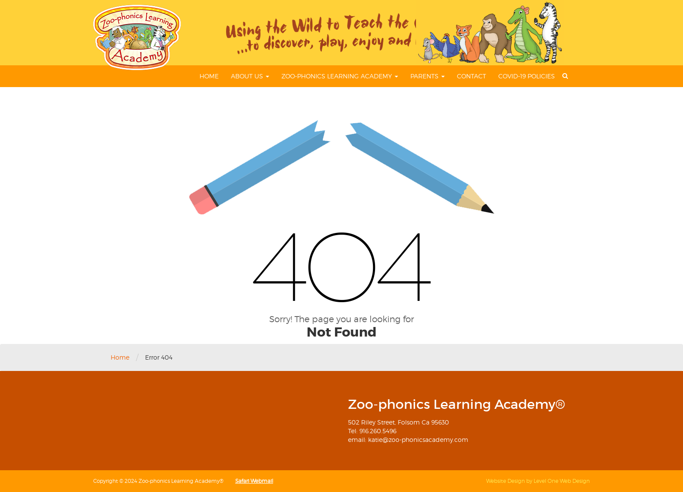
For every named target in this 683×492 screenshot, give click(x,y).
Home (209, 76)
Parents (427, 76)
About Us (250, 76)
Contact (471, 76)
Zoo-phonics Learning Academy (339, 76)
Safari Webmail (254, 481)
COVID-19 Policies (526, 76)
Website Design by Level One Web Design (538, 481)
